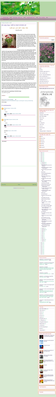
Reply (5, 109)
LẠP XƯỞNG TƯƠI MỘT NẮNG (46, 205)
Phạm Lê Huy (6, 119)
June (42, 233)
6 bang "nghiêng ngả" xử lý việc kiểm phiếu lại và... (46, 210)
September (43, 229)
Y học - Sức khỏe (42, 17)
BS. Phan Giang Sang (43, 326)
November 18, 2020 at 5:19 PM (16, 124)
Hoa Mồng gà (43, 211)
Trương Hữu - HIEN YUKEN (44, 114)
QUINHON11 (14, 100)
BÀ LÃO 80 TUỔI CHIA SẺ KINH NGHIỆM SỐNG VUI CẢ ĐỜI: (49, 361)
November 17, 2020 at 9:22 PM (11, 108)
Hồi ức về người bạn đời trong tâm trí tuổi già (46, 181)
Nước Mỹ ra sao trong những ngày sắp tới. (46, 219)
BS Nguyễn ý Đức (42, 318)
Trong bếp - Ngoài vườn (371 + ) (45, 71)
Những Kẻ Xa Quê (47, 345)
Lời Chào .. (41, 69)
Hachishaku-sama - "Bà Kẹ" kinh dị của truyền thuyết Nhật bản (49, 336)
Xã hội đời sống (5, 17)
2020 (41, 161)
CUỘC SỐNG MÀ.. (44, 174)
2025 (41, 154)
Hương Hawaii (42, 330)
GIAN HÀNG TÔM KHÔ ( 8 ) (44, 81)
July (42, 232)
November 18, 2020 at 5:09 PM (16, 113)
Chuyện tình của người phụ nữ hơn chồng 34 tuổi (49, 351)
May (42, 235)
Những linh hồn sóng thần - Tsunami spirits (45, 186)
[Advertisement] (19, 174)
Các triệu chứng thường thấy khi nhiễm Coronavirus (46, 188)
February (43, 239)
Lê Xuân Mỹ (41, 325)
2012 (41, 252)
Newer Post (4, 184)
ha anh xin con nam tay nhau (49, 262)
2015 (41, 248)
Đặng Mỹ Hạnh (42, 323)
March (42, 238)
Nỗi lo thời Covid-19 (8, 100)
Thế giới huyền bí (6, 19)
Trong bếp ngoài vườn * (31, 17)
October (42, 228)
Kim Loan (41, 126)
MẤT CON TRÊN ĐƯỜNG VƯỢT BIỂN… (48, 356)
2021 (41, 159)
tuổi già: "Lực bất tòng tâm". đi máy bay (22, 100)
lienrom (5, 108)
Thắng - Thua (43, 200)
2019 (41, 242)
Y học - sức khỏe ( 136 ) (43, 73)
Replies (6, 111)
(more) (50, 260)
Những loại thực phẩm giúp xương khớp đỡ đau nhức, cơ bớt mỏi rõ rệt (49, 381)
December (43, 162)
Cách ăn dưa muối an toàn (45, 204)
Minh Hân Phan (42, 127)
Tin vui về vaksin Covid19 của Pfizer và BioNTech (46, 207)
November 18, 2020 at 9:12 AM (13, 119)
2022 (41, 158)
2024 (41, 155)
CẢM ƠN (45, 365)
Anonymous (41, 259)
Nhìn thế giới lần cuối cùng (45, 217)
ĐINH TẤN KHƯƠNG (43, 116)
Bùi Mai (41, 328)
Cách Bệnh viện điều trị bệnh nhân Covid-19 (46, 191)
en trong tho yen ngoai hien (48, 276)
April (42, 236)
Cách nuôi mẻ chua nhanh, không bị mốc (45, 226)
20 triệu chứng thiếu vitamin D (46, 173)
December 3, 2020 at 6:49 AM (12, 130)
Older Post (34, 184)
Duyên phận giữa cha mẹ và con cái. (47, 88)
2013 (41, 251)
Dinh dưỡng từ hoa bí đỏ (45, 197)
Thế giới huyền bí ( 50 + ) (44, 79)
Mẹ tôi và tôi (43, 192)
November (43, 163)
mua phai (46, 272)
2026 (41, 152)
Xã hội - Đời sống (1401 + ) (44, 76)
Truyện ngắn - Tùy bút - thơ (17, 17)
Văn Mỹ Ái (42, 145)
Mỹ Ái (40, 121)
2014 (41, 249)
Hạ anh (41, 129)
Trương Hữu (42, 141)
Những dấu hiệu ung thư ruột (46, 184)
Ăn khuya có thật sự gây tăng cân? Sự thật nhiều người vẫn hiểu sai (48, 376)
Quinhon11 (5, 99)
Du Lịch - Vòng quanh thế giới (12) (45, 74)
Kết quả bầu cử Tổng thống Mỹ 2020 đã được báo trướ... (46, 224)
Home (19, 184)
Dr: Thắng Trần (42, 122)
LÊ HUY (41, 312)
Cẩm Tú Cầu (42, 124)
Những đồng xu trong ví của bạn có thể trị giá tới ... (46, 168)
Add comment (4, 141)
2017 (41, 245)
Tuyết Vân (41, 119)
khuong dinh (42, 147)
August (42, 231)
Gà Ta (42, 136)
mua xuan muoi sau (48, 259)
